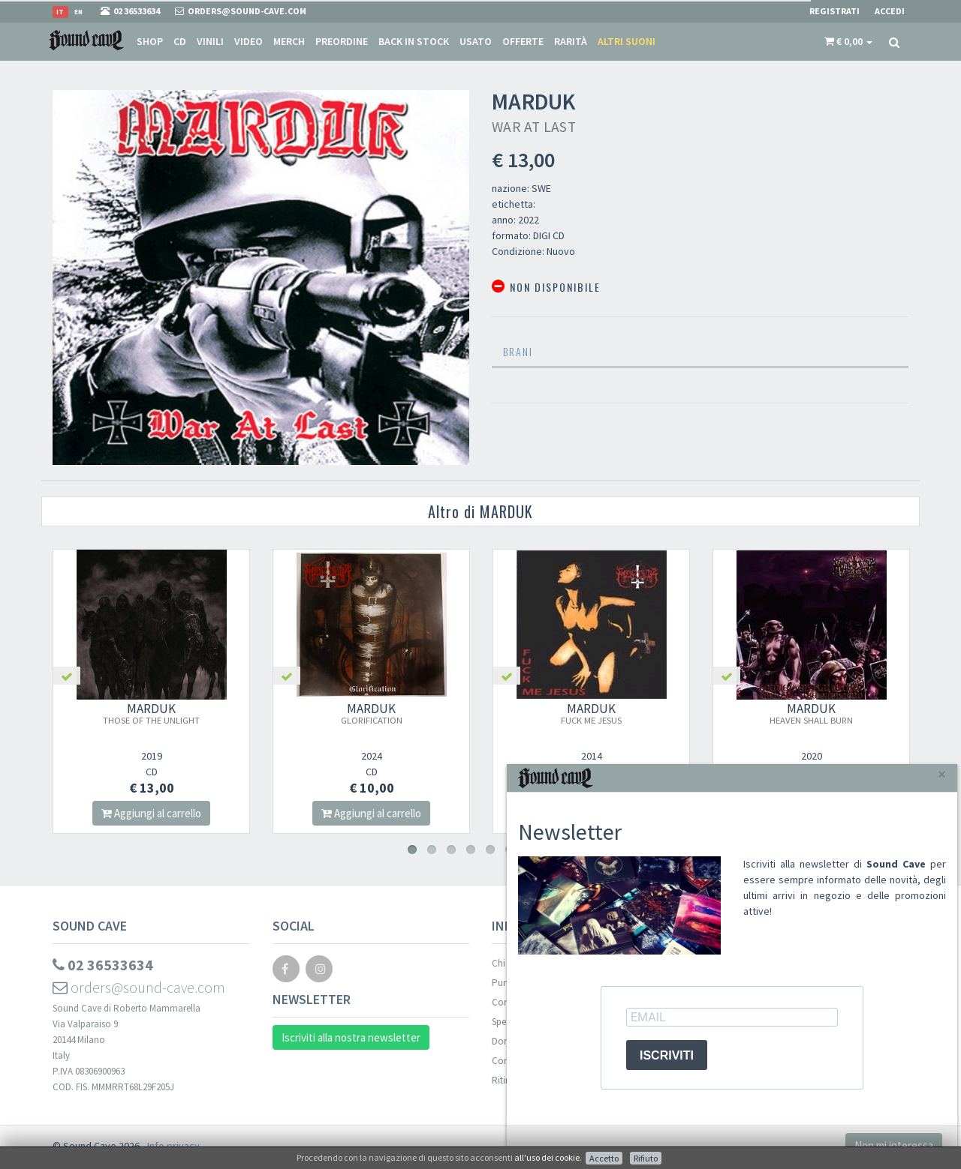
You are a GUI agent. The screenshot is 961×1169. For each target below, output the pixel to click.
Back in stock (413, 41)
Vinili (210, 41)
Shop (150, 41)
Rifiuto (646, 1158)
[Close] (942, 774)
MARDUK (151, 713)
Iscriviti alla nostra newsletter (351, 1037)
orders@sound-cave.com (139, 987)
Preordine (341, 41)
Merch (289, 41)
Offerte (523, 41)
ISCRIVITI (667, 1055)
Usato (475, 41)
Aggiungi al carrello (151, 813)
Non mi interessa (893, 1145)
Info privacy (173, 1146)
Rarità (570, 41)
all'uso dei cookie (547, 1157)
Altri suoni (626, 41)
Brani (518, 351)
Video (248, 41)
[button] (848, 41)
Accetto (604, 1158)
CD (179, 41)
